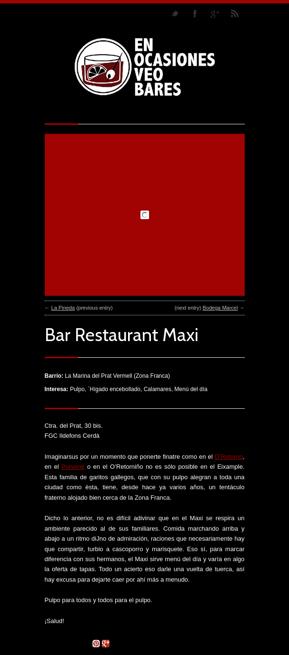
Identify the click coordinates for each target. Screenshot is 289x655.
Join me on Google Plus (215, 13)
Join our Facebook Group (195, 13)
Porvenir (72, 466)
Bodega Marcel (220, 308)
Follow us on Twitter (175, 13)
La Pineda (63, 308)
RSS (235, 13)
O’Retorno (229, 456)
